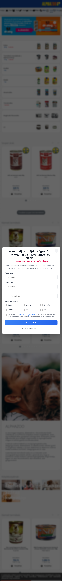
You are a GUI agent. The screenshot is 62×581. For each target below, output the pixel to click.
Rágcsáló (47, 305)
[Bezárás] (56, 251)
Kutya (10, 305)
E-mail (7, 292)
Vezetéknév (9, 273)
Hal (27, 310)
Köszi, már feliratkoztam (31, 329)
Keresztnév (9, 282)
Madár (10, 310)
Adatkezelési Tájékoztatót (26, 315)
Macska (28, 305)
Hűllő (45, 310)
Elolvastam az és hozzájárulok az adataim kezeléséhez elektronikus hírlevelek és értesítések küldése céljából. (31, 316)
